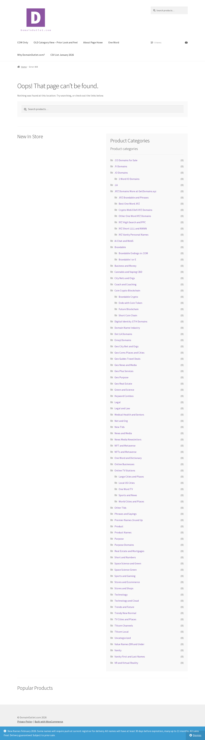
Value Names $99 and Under (129, 644)
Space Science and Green (128, 563)
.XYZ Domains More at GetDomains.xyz (135, 191)
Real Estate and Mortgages (129, 551)
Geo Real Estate (123, 383)
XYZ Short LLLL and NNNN (133, 228)
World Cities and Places (131, 501)
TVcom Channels (124, 625)
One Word (113, 42)
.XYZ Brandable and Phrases (134, 197)
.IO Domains (121, 172)
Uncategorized (123, 637)
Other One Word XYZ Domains (135, 216)
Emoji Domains (123, 340)
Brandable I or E (127, 259)
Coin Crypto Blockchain (127, 290)
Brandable (120, 247)
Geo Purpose (121, 377)
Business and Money (125, 265)
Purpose (119, 538)
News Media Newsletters (128, 439)
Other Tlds (120, 507)
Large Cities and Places (131, 476)
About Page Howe (93, 42)
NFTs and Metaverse (125, 451)
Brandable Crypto (128, 296)
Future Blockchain (129, 309)
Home (24, 66)
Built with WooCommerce (49, 721)
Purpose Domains (124, 544)
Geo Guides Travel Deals (127, 358)
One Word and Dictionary (128, 458)
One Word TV (126, 489)
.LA (116, 185)
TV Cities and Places (125, 619)
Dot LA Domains (123, 334)
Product (119, 526)
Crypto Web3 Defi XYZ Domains (135, 209)
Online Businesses (124, 464)
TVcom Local (122, 631)
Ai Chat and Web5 (124, 240)
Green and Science (124, 389)
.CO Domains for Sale (126, 160)
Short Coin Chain (128, 315)
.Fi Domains (121, 166)
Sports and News (128, 495)
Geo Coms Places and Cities (129, 352)
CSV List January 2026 (62, 54)
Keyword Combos (124, 396)
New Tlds (120, 427)
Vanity (118, 650)
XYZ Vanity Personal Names (133, 234)
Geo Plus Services (124, 371)
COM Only (22, 42)
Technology (121, 594)
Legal (118, 402)
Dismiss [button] (197, 735)
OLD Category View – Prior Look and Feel (56, 42)
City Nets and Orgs (125, 278)
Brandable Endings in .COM (133, 253)
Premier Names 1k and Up (129, 520)
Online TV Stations (125, 470)
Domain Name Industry (127, 327)
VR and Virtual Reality (126, 662)
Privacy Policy (24, 721)
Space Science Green (126, 569)
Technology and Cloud (127, 600)
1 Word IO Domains (129, 178)
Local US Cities (127, 482)
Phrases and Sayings (126, 513)
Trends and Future (124, 607)
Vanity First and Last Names (130, 656)
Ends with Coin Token (130, 302)
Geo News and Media (126, 365)
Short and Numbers (125, 557)
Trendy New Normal (125, 613)
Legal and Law (122, 408)
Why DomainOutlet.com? (31, 54)
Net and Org (121, 420)
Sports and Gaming (125, 576)
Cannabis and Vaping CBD (128, 271)
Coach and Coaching (125, 284)
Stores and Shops (124, 588)
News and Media (123, 433)
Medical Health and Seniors (129, 414)
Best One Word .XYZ (129, 203)
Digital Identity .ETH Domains (131, 321)
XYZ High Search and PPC (132, 222)
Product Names (123, 532)
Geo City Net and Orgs (127, 346)
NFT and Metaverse (125, 445)
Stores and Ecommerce (127, 582)
